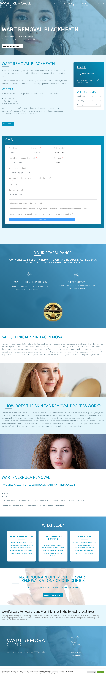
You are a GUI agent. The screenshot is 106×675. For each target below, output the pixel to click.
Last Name (35, 148)
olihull (52, 618)
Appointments (100, 4)
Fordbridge (94, 616)
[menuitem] (55, 5)
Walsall (83, 618)
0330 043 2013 (87, 73)
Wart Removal (85, 5)
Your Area (57, 158)
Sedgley (37, 618)
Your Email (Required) (17, 168)
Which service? (59, 148)
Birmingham (17, 616)
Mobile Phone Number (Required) (22, 158)
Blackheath (26, 616)
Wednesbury (91, 618)
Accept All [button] (100, 672)
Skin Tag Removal (71, 5)
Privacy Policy (38, 203)
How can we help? (16, 190)
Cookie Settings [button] (91, 672)
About (63, 4)
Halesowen (5, 618)
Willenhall (12, 620)
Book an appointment (12, 46)
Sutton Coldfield (69, 618)
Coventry (63, 616)
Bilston (10, 616)
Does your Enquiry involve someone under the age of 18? (30, 179)
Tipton (77, 618)
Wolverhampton (22, 620)
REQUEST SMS (42, 219)
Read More (7, 124)
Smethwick (45, 618)
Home (56, 4)
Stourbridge (59, 618)
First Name (13, 148)
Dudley (87, 616)
